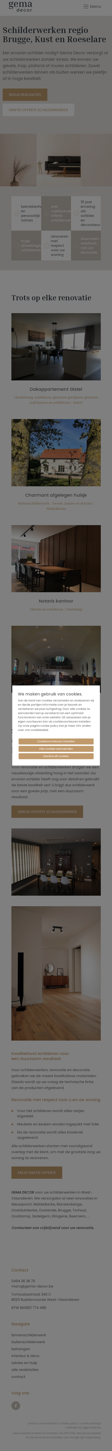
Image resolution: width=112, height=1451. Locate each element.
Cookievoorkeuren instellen (56, 741)
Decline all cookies (56, 756)
